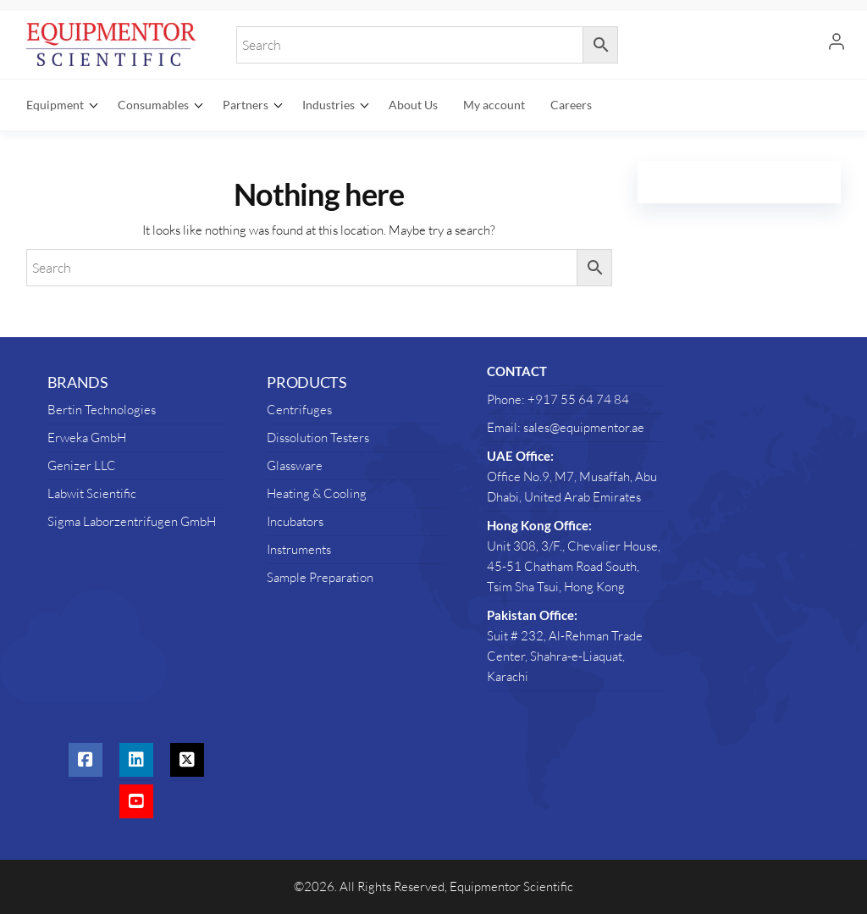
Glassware (295, 465)
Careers (571, 104)
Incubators (295, 521)
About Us (413, 104)
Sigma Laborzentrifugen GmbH (131, 521)
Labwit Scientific (91, 493)
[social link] (85, 760)
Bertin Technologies (101, 410)
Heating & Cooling (317, 493)
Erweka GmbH (86, 437)
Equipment (55, 104)
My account (494, 104)
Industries (328, 104)
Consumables (153, 104)
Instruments (299, 549)
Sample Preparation (320, 577)
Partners (245, 104)
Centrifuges (299, 410)
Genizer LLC (81, 465)
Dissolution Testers (318, 437)
